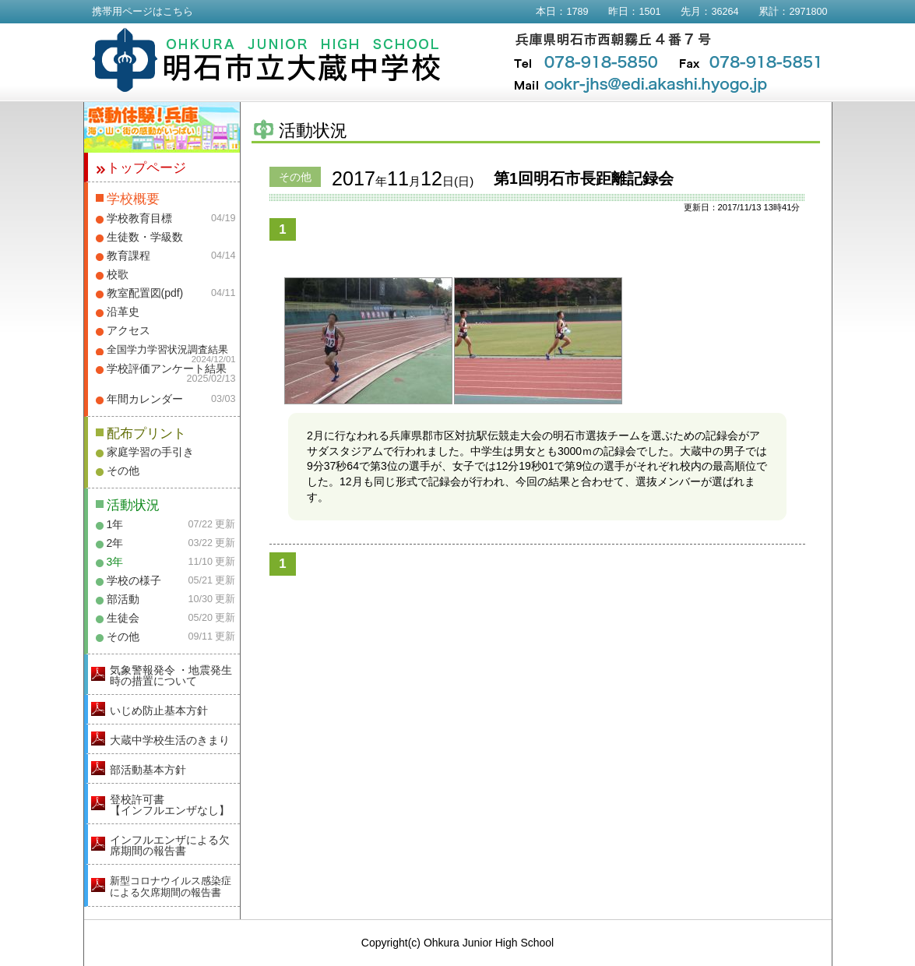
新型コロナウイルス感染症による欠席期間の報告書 (170, 886)
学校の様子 (134, 580)
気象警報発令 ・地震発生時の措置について (171, 675)
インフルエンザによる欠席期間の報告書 (170, 845)
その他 (123, 470)
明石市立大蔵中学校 (267, 60)
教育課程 (128, 255)
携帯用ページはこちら (142, 11)
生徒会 (123, 618)
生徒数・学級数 (145, 237)
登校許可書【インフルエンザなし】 (170, 804)
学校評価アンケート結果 (167, 368)
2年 (115, 543)
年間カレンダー (145, 399)
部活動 (123, 599)
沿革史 (123, 311)
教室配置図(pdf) (145, 293)
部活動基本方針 (148, 769)
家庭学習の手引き (150, 452)
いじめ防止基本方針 (159, 710)
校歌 (117, 274)
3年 (115, 561)
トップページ (146, 167)
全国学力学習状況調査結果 (167, 349)
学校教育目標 (139, 218)
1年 (115, 524)
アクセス (128, 330)
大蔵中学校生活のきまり (170, 740)
